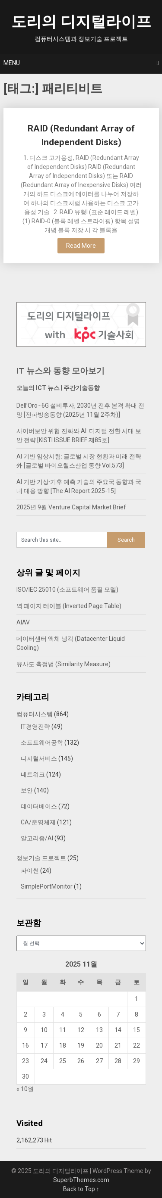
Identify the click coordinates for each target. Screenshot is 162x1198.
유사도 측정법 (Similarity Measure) (63, 664)
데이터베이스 (39, 806)
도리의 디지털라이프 (81, 22)
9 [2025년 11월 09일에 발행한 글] (25, 1029)
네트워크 (33, 774)
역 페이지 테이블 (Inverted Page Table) (68, 605)
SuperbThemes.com (81, 1179)
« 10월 (25, 1089)
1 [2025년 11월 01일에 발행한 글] (136, 998)
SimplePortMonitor (47, 886)
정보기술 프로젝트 (41, 858)
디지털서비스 (39, 758)
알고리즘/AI (37, 838)
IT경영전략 (35, 726)
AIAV (23, 622)
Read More (81, 245)
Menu (11, 62)
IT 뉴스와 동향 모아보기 (60, 371)
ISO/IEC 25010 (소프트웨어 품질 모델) (67, 589)
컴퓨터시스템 (34, 714)
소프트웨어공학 (42, 742)
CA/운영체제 (38, 822)
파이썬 (30, 870)
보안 (27, 790)
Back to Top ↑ (81, 1189)
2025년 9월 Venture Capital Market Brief (71, 507)
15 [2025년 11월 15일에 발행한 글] (136, 1029)
